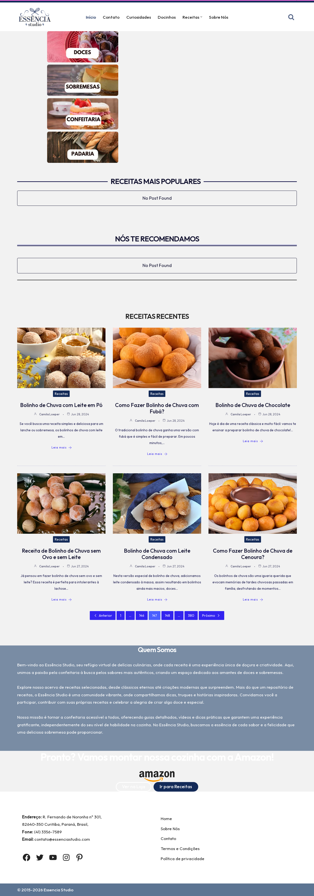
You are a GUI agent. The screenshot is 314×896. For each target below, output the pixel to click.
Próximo (211, 615)
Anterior (102, 615)
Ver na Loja (133, 786)
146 (141, 615)
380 (191, 615)
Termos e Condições (180, 848)
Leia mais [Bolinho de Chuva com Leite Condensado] (157, 600)
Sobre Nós (218, 17)
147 (154, 615)
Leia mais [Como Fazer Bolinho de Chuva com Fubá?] (157, 454)
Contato (111, 17)
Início (91, 17)
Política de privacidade (182, 858)
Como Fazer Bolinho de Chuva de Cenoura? (252, 553)
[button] (201, 17)
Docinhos (167, 17)
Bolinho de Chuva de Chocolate (252, 405)
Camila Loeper (49, 414)
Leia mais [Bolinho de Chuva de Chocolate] (253, 441)
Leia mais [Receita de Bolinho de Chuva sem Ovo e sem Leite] (62, 600)
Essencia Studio (58, 889)
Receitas (61, 394)
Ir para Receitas (176, 786)
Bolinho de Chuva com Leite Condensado (157, 553)
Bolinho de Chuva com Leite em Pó (61, 405)
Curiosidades (138, 17)
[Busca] (291, 17)
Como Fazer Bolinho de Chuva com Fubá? (157, 408)
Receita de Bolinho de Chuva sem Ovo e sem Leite (61, 553)
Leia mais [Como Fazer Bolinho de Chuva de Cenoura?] (253, 600)
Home (166, 818)
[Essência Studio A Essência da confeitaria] (36, 17)
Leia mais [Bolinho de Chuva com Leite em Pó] (62, 447)
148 (167, 615)
